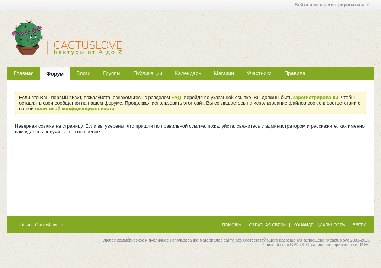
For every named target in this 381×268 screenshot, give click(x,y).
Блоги (83, 73)
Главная (23, 73)
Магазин (224, 73)
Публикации (147, 73)
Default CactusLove (42, 224)
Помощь (231, 225)
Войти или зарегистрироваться (332, 4)
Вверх (359, 225)
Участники (259, 73)
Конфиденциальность (319, 225)
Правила (294, 73)
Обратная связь (267, 225)
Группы (112, 73)
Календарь (188, 73)
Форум (55, 74)
